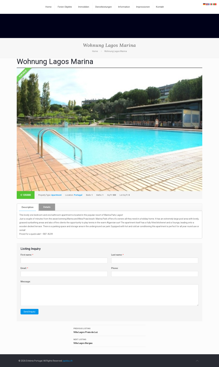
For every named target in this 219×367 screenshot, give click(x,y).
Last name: (117, 255)
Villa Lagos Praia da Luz (109, 330)
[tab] (27, 207)
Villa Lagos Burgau (109, 341)
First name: (27, 255)
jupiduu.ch (68, 361)
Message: (26, 281)
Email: (24, 268)
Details (46, 207)
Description (27, 207)
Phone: (114, 268)
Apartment (56, 195)
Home (95, 51)
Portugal (78, 195)
